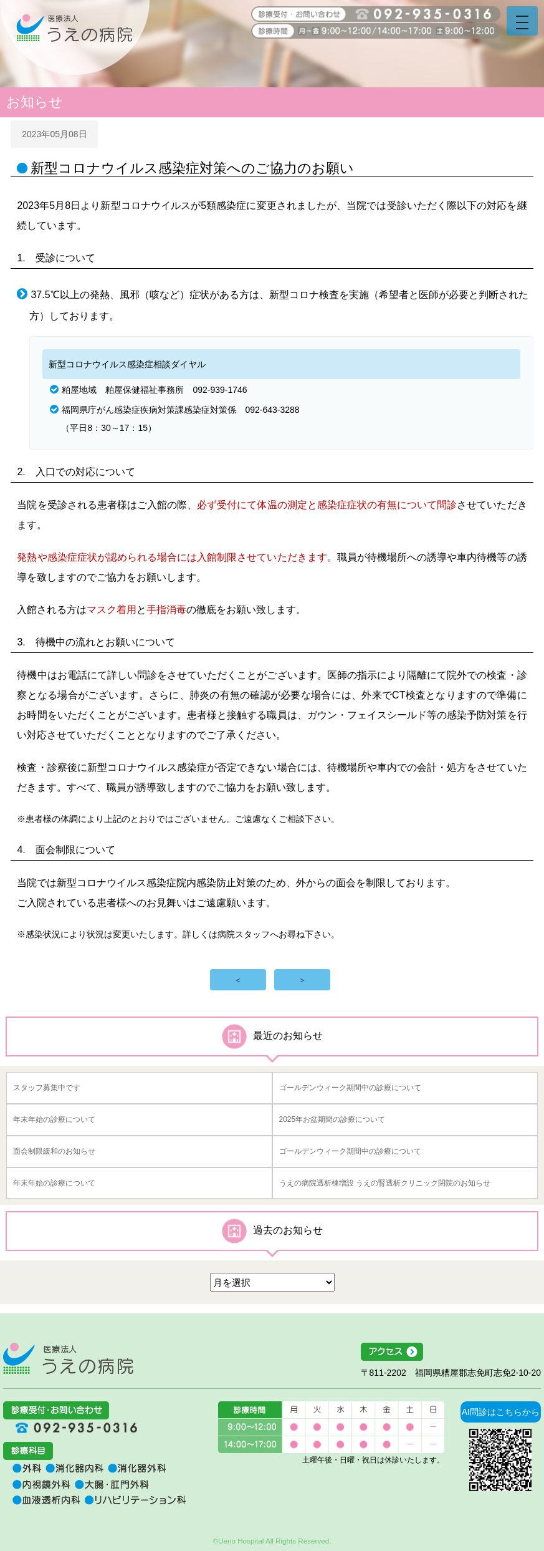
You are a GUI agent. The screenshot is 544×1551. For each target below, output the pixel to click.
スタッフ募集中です (46, 1087)
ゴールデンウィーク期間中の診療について (350, 1087)
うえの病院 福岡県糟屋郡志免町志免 (75, 37)
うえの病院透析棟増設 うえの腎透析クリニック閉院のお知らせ (384, 1183)
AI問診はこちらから (501, 1412)
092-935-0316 (71, 1427)
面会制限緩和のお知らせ (54, 1151)
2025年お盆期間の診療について (332, 1119)
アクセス (451, 1352)
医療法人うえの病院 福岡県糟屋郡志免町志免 (68, 1358)
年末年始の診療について (54, 1119)
